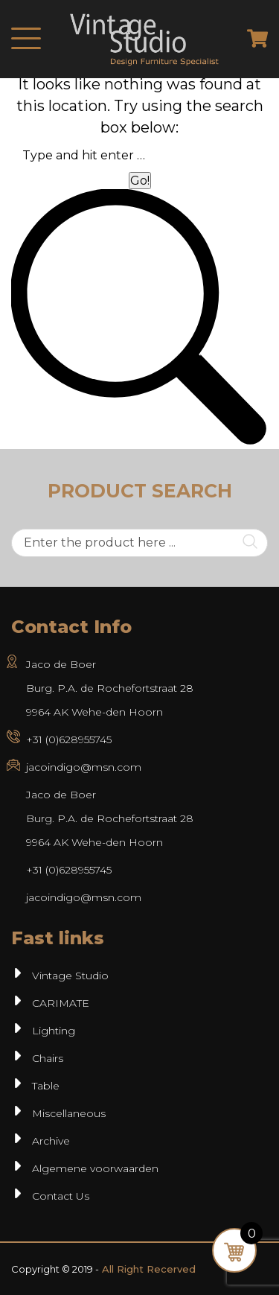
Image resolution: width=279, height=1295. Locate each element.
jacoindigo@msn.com (83, 767)
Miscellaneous (69, 1113)
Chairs (47, 1058)
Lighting (53, 1030)
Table (46, 1085)
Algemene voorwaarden (95, 1168)
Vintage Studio (70, 975)
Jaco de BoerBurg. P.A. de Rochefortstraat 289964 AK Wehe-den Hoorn (109, 818)
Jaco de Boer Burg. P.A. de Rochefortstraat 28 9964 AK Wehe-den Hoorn (109, 688)
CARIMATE (60, 1003)
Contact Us (60, 1196)
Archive (51, 1141)
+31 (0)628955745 (69, 739)
